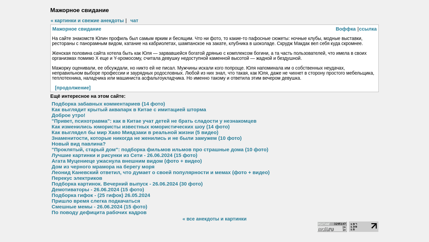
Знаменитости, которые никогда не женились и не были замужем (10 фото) (147, 138)
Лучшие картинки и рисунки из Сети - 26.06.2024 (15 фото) (124, 155)
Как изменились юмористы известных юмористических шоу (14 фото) (141, 126)
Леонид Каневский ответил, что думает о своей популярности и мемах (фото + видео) (161, 172)
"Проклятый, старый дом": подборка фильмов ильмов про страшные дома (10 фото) (160, 149)
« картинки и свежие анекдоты (87, 20)
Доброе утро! (68, 115)
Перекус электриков (77, 178)
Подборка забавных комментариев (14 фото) (108, 104)
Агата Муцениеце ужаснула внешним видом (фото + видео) (127, 161)
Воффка (346, 29)
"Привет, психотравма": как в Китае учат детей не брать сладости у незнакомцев (154, 121)
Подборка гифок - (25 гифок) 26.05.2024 (101, 195)
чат (134, 20)
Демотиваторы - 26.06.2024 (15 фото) (98, 189)
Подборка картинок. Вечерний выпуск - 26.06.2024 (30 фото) (127, 184)
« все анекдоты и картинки (214, 218)
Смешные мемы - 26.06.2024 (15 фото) (99, 206)
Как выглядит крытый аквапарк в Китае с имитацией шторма (129, 109)
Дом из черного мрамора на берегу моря (103, 166)
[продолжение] (72, 87)
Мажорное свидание (76, 29)
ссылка (368, 29)
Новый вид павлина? (79, 144)
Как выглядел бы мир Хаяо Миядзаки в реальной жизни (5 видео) (135, 132)
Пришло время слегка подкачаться (96, 201)
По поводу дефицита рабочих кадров (99, 212)
